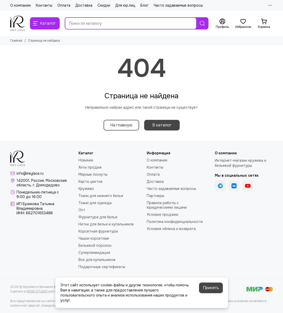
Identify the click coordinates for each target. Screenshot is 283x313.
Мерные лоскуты (92, 174)
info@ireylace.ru (30, 173)
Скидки (103, 5)
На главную (121, 125)
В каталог (162, 125)
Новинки (85, 160)
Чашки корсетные (93, 238)
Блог (144, 5)
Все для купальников (96, 259)
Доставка (83, 5)
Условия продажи (162, 214)
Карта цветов (90, 181)
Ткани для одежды (95, 203)
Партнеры (155, 195)
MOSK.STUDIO (36, 291)
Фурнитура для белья (97, 217)
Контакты (44, 5)
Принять (211, 287)
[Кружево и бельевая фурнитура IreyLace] (17, 23)
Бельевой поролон (94, 245)
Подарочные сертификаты (101, 267)
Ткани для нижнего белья (100, 195)
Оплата (63, 5)
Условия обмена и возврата (171, 228)
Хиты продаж (90, 167)
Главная (16, 41)
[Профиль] (222, 23)
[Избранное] (243, 23)
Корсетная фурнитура (98, 231)
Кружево (86, 188)
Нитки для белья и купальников (106, 224)
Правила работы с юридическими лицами (167, 205)
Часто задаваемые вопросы (178, 5)
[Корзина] (264, 23)
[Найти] (202, 23)
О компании (20, 5)
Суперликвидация (94, 252)
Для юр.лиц (125, 5)
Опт (81, 210)
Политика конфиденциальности (175, 221)
